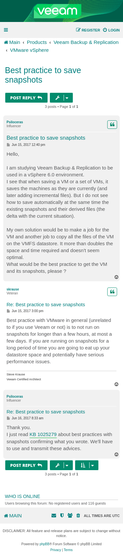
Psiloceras (15, 122)
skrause (13, 289)
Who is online (22, 496)
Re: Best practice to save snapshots (46, 304)
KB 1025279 (43, 434)
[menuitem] (111, 30)
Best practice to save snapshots (43, 75)
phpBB (45, 544)
